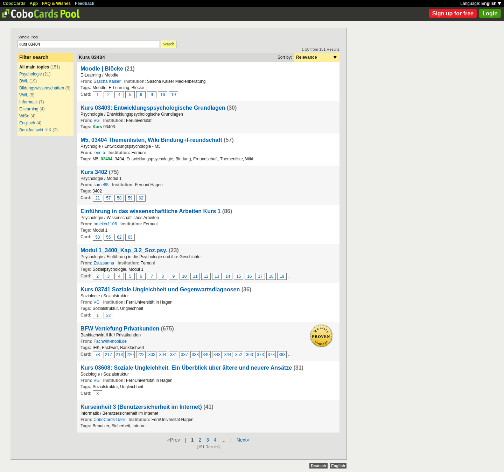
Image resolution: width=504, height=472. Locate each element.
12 (206, 276)
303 (151, 354)
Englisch (27, 123)
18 (271, 276)
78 (97, 354)
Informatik (28, 102)
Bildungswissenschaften (41, 88)
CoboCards (14, 3)
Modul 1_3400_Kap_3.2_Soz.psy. (123, 250)
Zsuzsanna (103, 263)
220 (130, 354)
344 (227, 354)
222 (141, 354)
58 (119, 198)
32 (108, 315)
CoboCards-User (109, 419)
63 (130, 237)
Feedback (84, 3)
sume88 (100, 184)
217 (108, 354)
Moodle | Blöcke (101, 69)
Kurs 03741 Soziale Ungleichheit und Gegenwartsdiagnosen (160, 289)
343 (217, 354)
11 (195, 276)
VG (96, 120)
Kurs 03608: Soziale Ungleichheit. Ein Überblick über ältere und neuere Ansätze (186, 368)
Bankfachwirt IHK (35, 130)
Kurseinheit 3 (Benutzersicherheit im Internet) (141, 407)
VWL (23, 95)
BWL (23, 81)
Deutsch (318, 466)
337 (184, 354)
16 (162, 94)
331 (173, 354)
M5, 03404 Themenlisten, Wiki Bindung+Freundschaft (151, 140)
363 (249, 354)
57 (108, 198)
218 (119, 354)
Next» (243, 440)
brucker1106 (105, 224)
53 (97, 237)
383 (282, 354)
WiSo (24, 116)
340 (206, 354)
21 (97, 198)
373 (260, 354)
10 (184, 276)
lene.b (99, 152)
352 (238, 354)
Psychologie (30, 74)
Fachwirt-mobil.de (110, 341)
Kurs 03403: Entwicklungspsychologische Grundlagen (152, 108)
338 (195, 354)
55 (108, 237)
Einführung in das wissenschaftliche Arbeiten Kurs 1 (150, 211)
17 (260, 276)
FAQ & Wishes (56, 3)
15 (238, 276)
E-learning (28, 109)
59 (130, 198)
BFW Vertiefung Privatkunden (119, 329)
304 (162, 354)
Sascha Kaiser (106, 81)
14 (227, 276)
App (34, 3)
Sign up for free (453, 13)
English (491, 3)
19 (173, 94)
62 (141, 198)
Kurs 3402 (93, 172)
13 (217, 276)
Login (490, 13)
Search (168, 44)
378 (271, 354)
